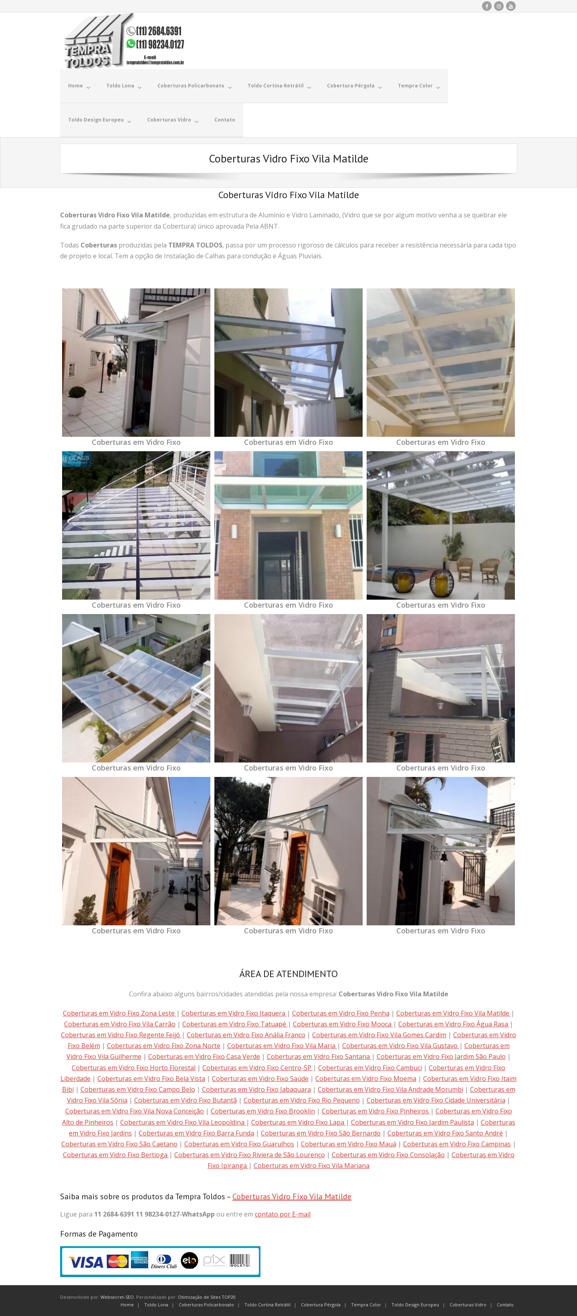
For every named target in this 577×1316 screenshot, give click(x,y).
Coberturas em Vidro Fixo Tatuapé (235, 1023)
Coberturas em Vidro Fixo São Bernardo (321, 1132)
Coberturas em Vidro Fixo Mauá (348, 1143)
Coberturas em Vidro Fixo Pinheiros (376, 1110)
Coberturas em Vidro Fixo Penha (340, 1012)
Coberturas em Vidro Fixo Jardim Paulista (412, 1121)
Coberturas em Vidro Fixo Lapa (298, 1121)
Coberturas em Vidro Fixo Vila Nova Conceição (134, 1110)
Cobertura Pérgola (321, 1304)
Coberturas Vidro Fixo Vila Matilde (291, 1196)
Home (127, 1304)
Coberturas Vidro (468, 1304)
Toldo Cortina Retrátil (267, 1304)
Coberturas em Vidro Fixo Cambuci (370, 1067)
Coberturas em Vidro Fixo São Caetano (119, 1143)
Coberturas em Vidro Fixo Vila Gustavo (400, 1045)
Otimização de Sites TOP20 (207, 1297)
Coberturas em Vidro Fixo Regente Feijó (121, 1034)
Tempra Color (366, 1304)
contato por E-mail (283, 1213)
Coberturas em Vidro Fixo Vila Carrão (120, 1023)
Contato (505, 1304)
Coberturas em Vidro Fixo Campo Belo (138, 1089)
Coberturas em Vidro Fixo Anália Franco (246, 1034)
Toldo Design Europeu (415, 1304)
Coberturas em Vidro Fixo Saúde (260, 1078)
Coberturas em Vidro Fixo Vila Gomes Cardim (379, 1034)
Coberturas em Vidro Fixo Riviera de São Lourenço (249, 1154)
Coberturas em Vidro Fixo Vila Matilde (453, 1012)
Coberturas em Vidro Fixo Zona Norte (163, 1045)
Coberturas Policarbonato (206, 1304)
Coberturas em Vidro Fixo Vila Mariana (311, 1165)
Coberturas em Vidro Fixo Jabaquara (256, 1089)
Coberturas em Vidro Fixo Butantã (185, 1099)
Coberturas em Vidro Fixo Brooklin (263, 1110)
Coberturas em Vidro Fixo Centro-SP (257, 1067)
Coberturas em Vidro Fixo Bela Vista (151, 1078)
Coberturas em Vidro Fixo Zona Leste (119, 1012)
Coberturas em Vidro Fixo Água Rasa (454, 1023)
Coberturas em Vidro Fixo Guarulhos (239, 1143)
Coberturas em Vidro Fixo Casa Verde (204, 1056)
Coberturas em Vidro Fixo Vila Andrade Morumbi (390, 1089)
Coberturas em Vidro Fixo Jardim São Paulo (441, 1056)
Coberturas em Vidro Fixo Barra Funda (196, 1132)
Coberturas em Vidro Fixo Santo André (445, 1132)
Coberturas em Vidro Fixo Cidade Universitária (436, 1099)
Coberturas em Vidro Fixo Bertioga (116, 1154)
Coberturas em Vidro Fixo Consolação (388, 1154)
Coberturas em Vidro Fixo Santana (319, 1056)
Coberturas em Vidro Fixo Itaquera (234, 1012)
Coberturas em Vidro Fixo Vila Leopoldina (183, 1121)
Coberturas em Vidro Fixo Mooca (343, 1023)
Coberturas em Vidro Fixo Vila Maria (282, 1045)
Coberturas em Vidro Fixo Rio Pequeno (302, 1099)
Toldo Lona (156, 1304)
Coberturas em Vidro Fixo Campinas (457, 1143)
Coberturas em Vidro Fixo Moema (365, 1078)
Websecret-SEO (117, 1297)
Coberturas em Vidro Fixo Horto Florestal (134, 1067)
